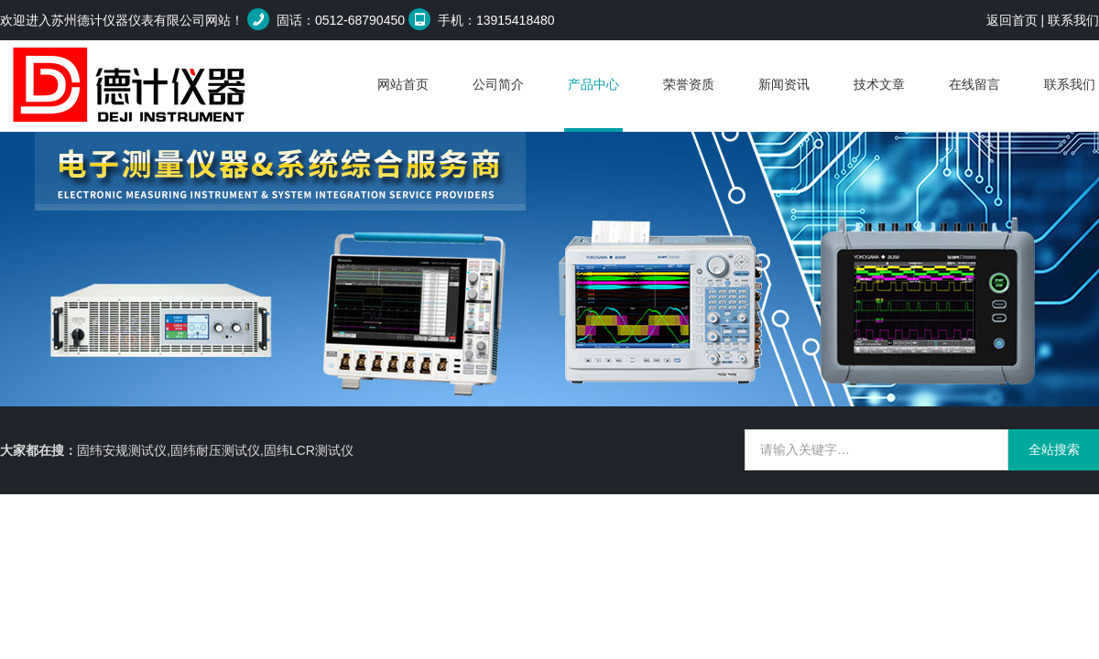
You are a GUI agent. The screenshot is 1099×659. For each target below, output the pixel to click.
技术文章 (879, 84)
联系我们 (1073, 20)
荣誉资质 (688, 84)
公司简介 (498, 84)
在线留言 (974, 84)
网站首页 (403, 84)
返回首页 (1012, 20)
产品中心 (593, 84)
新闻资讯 (784, 84)
